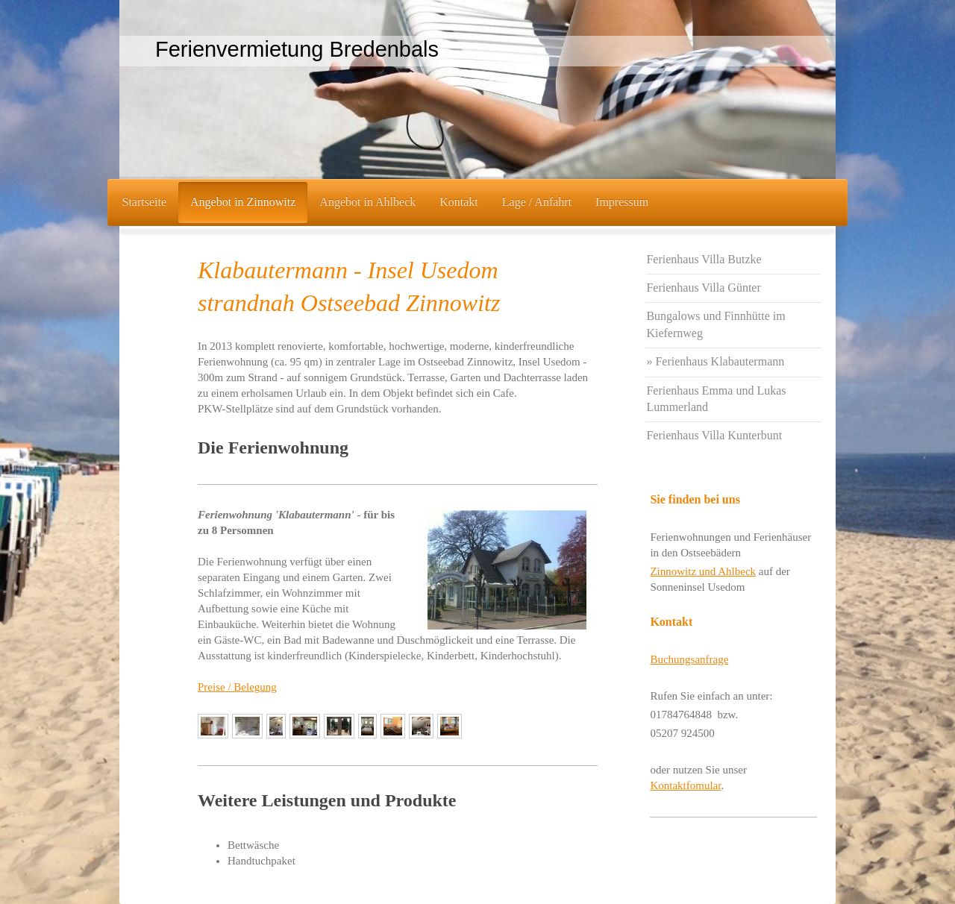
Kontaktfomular (685, 785)
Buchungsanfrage (689, 659)
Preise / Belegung (237, 687)
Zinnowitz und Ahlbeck (703, 571)
